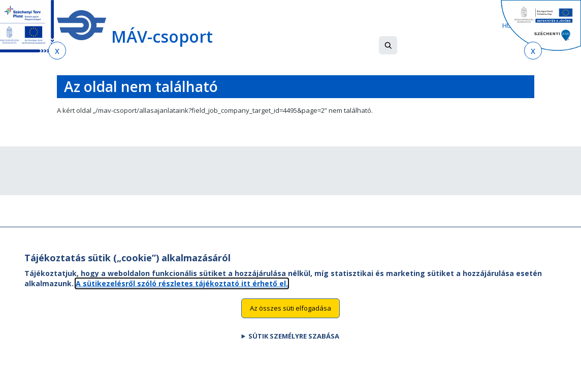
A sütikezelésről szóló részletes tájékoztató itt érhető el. (182, 283)
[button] (388, 45)
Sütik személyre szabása (293, 336)
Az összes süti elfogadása (290, 308)
